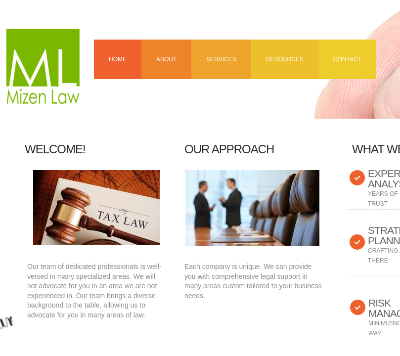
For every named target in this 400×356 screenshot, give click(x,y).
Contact (347, 59)
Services (221, 59)
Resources (285, 59)
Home (118, 59)
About (166, 59)
